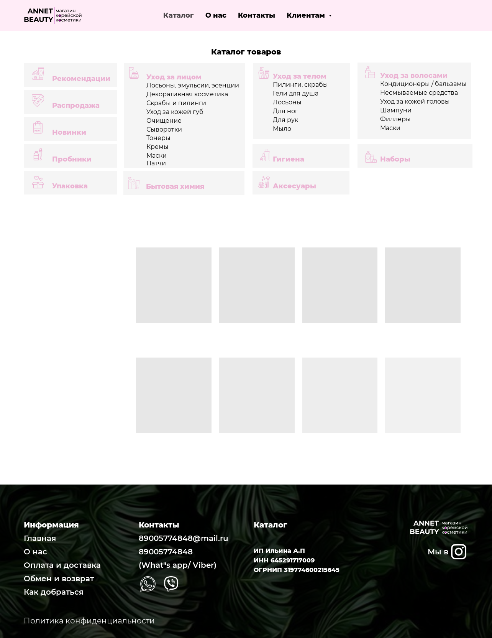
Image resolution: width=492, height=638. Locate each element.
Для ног (285, 111)
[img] (458, 551)
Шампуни (396, 110)
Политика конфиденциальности (89, 620)
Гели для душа (295, 93)
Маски (390, 128)
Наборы (395, 159)
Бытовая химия (175, 186)
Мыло (282, 128)
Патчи (156, 163)
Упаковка (70, 186)
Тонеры (158, 138)
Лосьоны (287, 102)
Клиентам (307, 15)
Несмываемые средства (419, 92)
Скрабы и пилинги (176, 103)
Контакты (256, 15)
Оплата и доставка (62, 565)
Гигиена (288, 159)
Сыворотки (164, 129)
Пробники (72, 159)
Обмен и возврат (59, 578)
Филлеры (395, 119)
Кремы (157, 146)
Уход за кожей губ (174, 111)
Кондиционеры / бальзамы (423, 83)
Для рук (285, 120)
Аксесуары (294, 186)
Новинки (69, 132)
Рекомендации (81, 78)
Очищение (164, 120)
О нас (215, 15)
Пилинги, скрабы (300, 84)
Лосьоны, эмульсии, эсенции (192, 85)
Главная (40, 538)
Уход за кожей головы (415, 101)
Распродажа (76, 105)
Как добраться (54, 592)
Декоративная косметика (187, 94)
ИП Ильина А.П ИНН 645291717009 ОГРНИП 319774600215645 (296, 560)
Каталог (178, 15)
